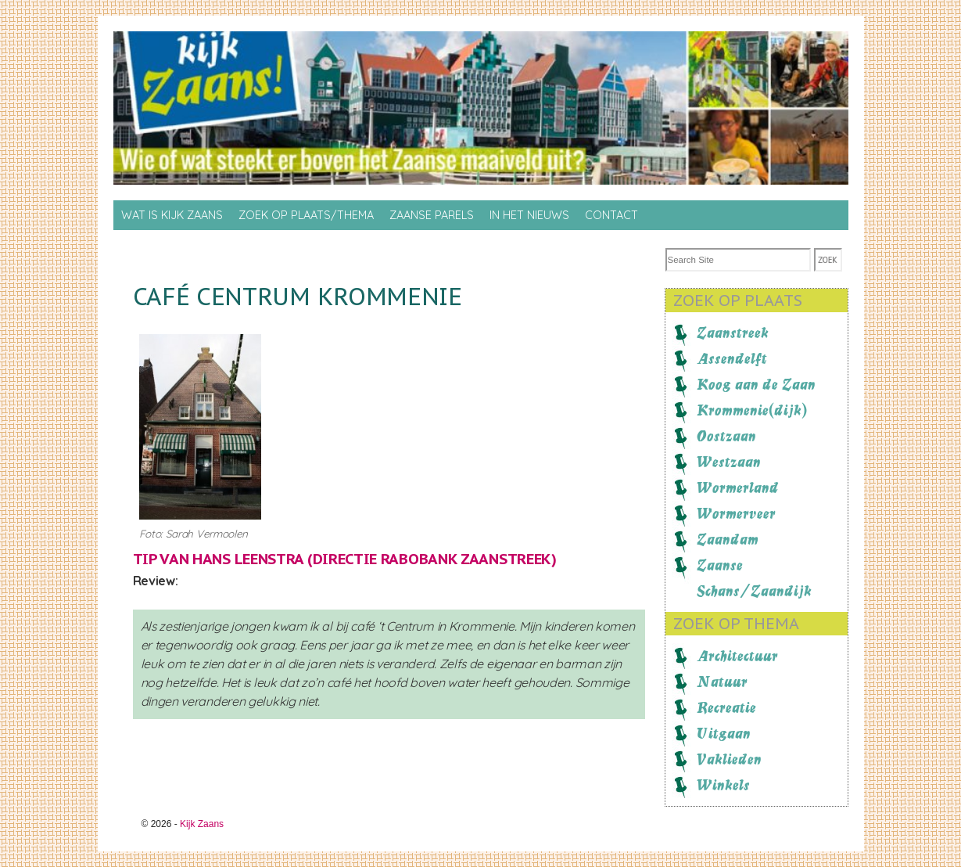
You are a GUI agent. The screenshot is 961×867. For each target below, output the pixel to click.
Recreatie (726, 707)
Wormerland (738, 487)
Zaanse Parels (431, 215)
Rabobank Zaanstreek (466, 558)
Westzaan (729, 461)
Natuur (722, 681)
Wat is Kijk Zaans (172, 215)
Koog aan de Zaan (756, 384)
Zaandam (727, 539)
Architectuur (737, 655)
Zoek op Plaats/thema (306, 215)
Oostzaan (726, 435)
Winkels (723, 784)
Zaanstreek (733, 332)
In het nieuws (529, 215)
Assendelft (732, 358)
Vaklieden (729, 759)
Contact (611, 215)
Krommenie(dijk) (752, 410)
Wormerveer (736, 513)
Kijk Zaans (202, 823)
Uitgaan (724, 733)
